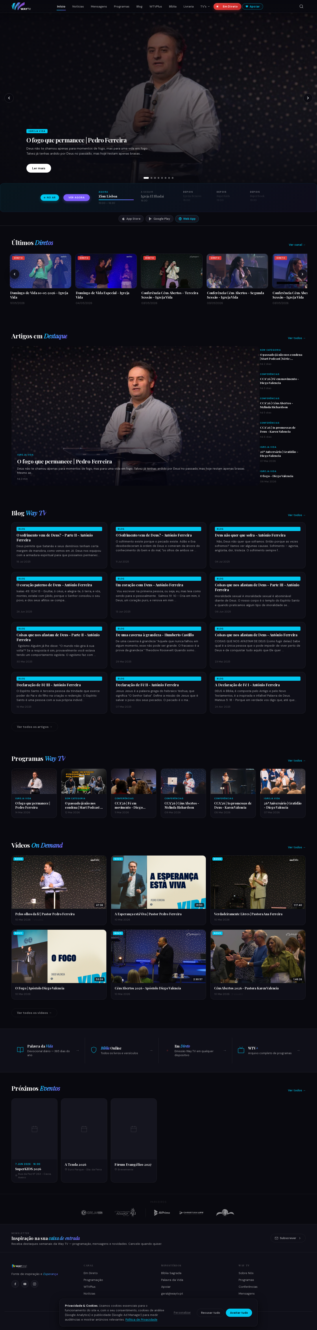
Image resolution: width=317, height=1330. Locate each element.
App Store (131, 219)
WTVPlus (155, 6)
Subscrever (288, 1238)
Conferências (270, 374)
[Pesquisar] (301, 6)
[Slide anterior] (9, 98)
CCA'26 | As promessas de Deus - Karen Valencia (278, 429)
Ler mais (38, 168)
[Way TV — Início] (21, 6)
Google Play (159, 219)
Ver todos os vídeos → (34, 1013)
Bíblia (173, 6)
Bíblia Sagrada (171, 1273)
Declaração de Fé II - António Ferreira (147, 685)
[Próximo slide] (308, 98)
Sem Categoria (270, 350)
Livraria (189, 6)
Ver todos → (297, 338)
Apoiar (252, 6)
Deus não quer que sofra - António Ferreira (250, 535)
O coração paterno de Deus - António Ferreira (54, 585)
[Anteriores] (14, 274)
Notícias (78, 6)
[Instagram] (34, 1284)
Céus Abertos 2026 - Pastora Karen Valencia (246, 988)
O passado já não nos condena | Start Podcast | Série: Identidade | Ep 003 (281, 358)
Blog (139, 6)
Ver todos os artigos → (34, 727)
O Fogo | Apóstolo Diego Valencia (39, 988)
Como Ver (91, 1300)
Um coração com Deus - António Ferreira (149, 585)
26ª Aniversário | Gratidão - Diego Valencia (279, 453)
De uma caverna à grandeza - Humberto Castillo (155, 635)
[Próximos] (302, 274)
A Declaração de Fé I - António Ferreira (247, 685)
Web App (187, 219)
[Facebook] (15, 1284)
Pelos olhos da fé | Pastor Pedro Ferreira (45, 914)
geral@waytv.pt (172, 1293)
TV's (205, 6)
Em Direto (229, 6)
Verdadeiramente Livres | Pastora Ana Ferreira (248, 914)
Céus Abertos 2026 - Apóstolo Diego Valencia (148, 988)
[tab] (146, 178)
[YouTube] (25, 1284)
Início (61, 6)
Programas (121, 6)
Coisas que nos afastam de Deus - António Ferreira (256, 635)
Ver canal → (297, 245)
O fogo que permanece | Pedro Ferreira (76, 140)
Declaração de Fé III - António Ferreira (49, 685)
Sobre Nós (246, 1273)
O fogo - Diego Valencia (276, 476)
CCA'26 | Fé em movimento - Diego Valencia (279, 381)
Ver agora (76, 197)
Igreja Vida (25, 454)
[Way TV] (42, 1266)
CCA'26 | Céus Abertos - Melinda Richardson (276, 405)
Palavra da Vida (172, 1280)
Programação (93, 1280)
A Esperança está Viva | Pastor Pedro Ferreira (148, 914)
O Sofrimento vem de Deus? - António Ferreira (154, 535)
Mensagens (99, 6)
